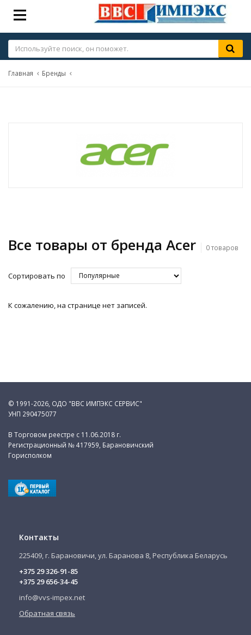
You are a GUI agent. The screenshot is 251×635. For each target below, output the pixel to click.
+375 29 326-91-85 (48, 571)
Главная (20, 73)
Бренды (54, 73)
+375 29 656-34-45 (48, 581)
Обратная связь (47, 613)
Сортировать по (36, 276)
